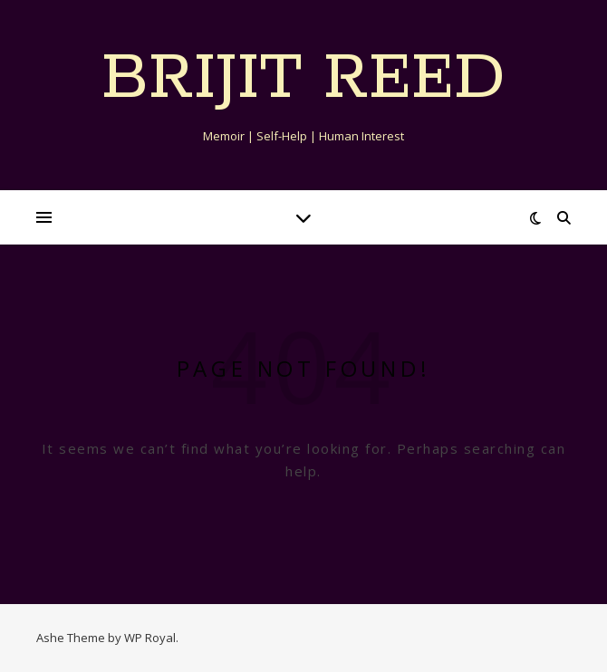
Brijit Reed (303, 79)
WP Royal (150, 637)
